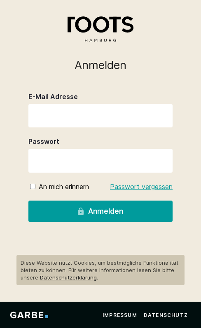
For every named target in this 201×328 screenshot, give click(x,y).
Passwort (43, 141)
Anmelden (100, 211)
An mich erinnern (64, 186)
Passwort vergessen (141, 186)
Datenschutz (166, 315)
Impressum (120, 315)
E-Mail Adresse (53, 96)
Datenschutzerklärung (68, 277)
